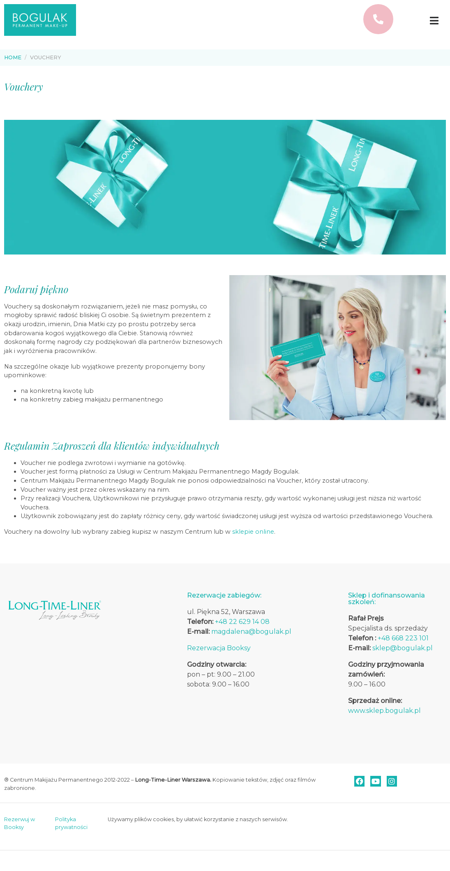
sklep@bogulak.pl (402, 648)
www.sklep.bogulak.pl (384, 711)
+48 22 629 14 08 (242, 622)
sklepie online (253, 531)
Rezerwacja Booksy (219, 648)
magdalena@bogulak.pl (251, 631)
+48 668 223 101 (403, 638)
